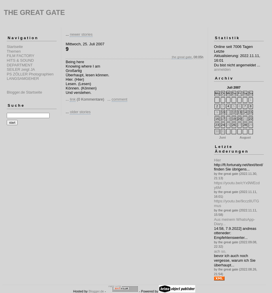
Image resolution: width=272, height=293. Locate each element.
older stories (80, 112)
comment (119, 99)
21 (245, 118)
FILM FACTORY (20, 56)
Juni (222, 137)
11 (228, 112)
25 (228, 125)
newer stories (81, 34)
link (73, 99)
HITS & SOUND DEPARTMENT (20, 62)
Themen (14, 51)
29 (250, 125)
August (245, 137)
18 (228, 118)
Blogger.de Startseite (24, 92)
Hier (217, 160)
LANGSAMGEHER (23, 78)
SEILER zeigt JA (21, 69)
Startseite (15, 46)
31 (223, 131)
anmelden (222, 69)
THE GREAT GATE (34, 12)
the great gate (182, 57)
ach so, (220, 251)
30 (217, 131)
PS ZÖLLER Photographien (30, 74)
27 (239, 125)
